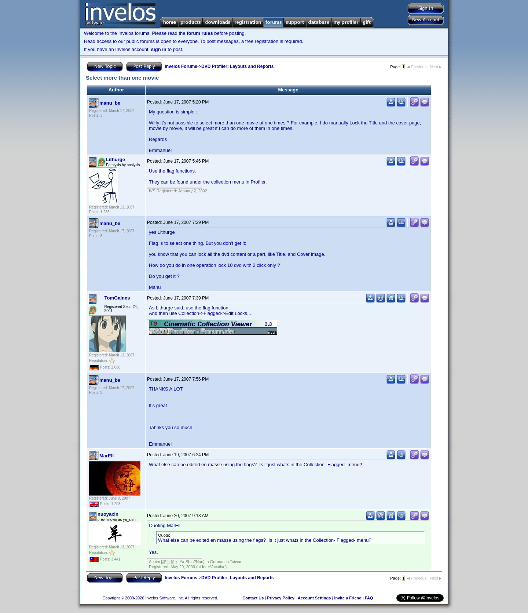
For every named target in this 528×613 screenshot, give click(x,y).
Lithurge (115, 159)
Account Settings (314, 598)
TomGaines (117, 298)
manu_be (109, 103)
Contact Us (253, 598)
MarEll (106, 455)
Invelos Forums (181, 66)
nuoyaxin (108, 514)
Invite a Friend (348, 598)
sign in (158, 49)
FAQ (369, 598)
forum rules (200, 33)
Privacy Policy (280, 598)
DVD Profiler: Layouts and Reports (237, 66)
